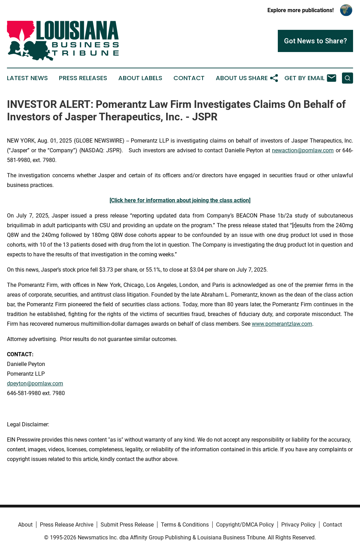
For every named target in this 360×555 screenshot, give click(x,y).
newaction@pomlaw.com (303, 150)
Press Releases (83, 78)
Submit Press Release (127, 524)
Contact (189, 78)
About (25, 524)
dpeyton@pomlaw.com (35, 383)
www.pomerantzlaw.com (282, 324)
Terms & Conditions (185, 524)
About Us (231, 78)
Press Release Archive (66, 524)
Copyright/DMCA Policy (245, 524)
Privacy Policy (298, 524)
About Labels (140, 78)
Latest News (27, 78)
